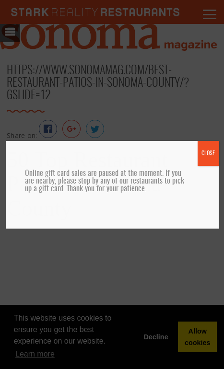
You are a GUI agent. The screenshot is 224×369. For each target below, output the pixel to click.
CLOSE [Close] (208, 153)
